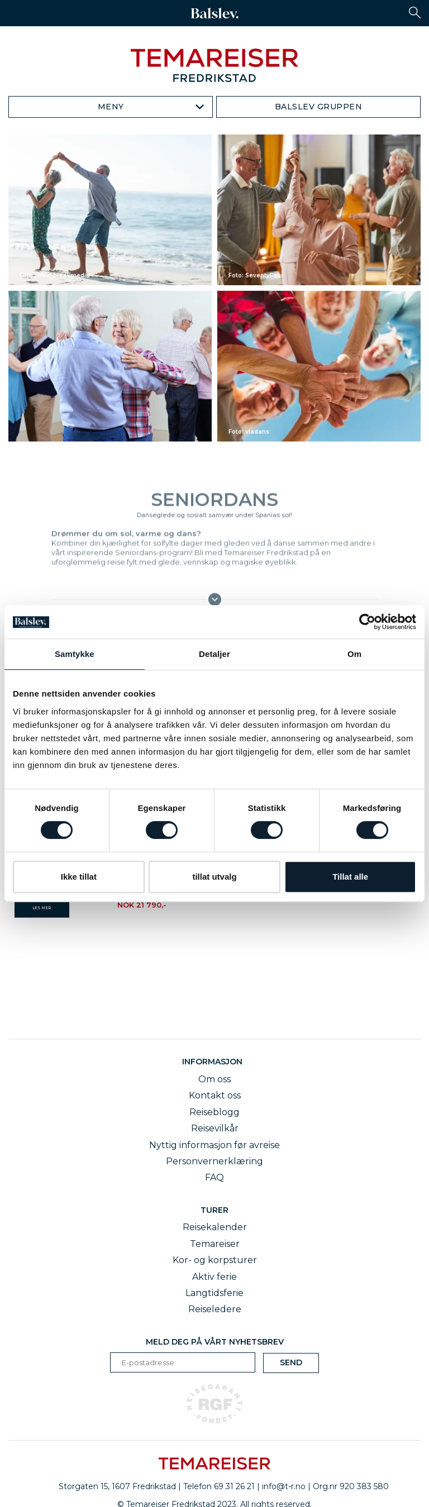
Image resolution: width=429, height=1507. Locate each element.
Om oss (214, 1079)
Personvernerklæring (214, 1161)
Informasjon (214, 1062)
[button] (415, 12)
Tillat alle (350, 876)
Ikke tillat (79, 876)
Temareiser (215, 1244)
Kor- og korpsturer (215, 1260)
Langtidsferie (214, 1293)
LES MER (41, 908)
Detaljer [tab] (214, 654)
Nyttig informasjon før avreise (214, 1145)
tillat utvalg (214, 876)
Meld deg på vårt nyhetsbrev (215, 1342)
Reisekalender (215, 1227)
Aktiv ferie (214, 1276)
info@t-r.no (284, 1486)
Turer (214, 1210)
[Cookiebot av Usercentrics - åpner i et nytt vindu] (367, 621)
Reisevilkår (215, 1128)
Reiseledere (214, 1309)
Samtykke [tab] (74, 654)
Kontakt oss (215, 1095)
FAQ (214, 1177)
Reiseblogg (214, 1112)
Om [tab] (354, 654)
